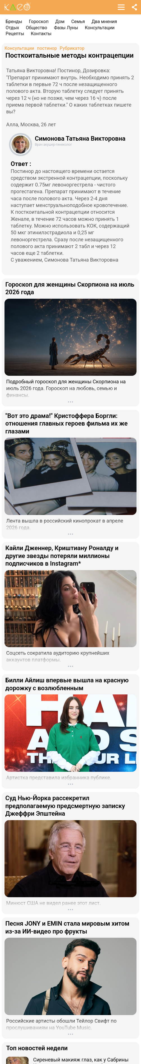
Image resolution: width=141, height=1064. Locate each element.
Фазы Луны (66, 27)
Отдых (12, 27)
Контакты (41, 33)
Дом (60, 21)
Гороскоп (39, 21)
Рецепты (15, 33)
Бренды (14, 21)
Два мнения (104, 21)
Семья (78, 21)
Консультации (100, 27)
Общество (36, 27)
